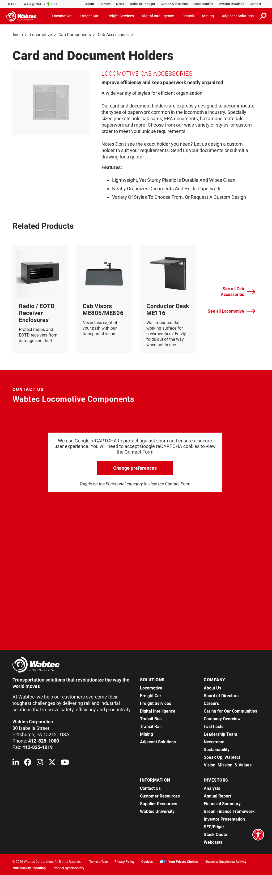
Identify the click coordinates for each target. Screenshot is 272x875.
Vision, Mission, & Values (228, 764)
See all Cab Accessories (238, 291)
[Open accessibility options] (258, 834)
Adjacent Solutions (158, 741)
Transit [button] (188, 16)
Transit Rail (151, 726)
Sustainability (203, 4)
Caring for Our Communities (230, 710)
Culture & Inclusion (174, 4)
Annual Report (217, 795)
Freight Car (150, 695)
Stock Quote (215, 834)
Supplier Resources (158, 803)
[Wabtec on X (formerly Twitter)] (52, 762)
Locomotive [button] (62, 16)
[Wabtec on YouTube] (65, 762)
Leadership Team (220, 733)
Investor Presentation (224, 818)
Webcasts (213, 841)
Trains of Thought (142, 4)
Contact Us (150, 787)
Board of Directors (221, 695)
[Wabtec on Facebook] (27, 762)
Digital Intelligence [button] (158, 16)
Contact (255, 4)
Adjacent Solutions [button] (238, 16)
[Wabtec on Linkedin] (15, 762)
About (89, 4)
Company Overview (222, 718)
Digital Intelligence (157, 710)
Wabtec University (157, 810)
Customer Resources (160, 795)
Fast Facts (213, 726)
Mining (146, 733)
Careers (105, 4)
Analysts (212, 787)
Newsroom (214, 741)
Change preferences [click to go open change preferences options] (135, 467)
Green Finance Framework (229, 810)
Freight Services (155, 702)
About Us (212, 687)
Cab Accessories (113, 34)
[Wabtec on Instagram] (40, 762)
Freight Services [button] (120, 16)
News (120, 4)
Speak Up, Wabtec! (222, 756)
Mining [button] (208, 16)
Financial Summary (222, 803)
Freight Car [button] (89, 16)
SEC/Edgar (214, 826)
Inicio (18, 34)
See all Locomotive (232, 310)
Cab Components (74, 34)
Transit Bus (151, 718)
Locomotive (41, 34)
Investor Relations (231, 4)
